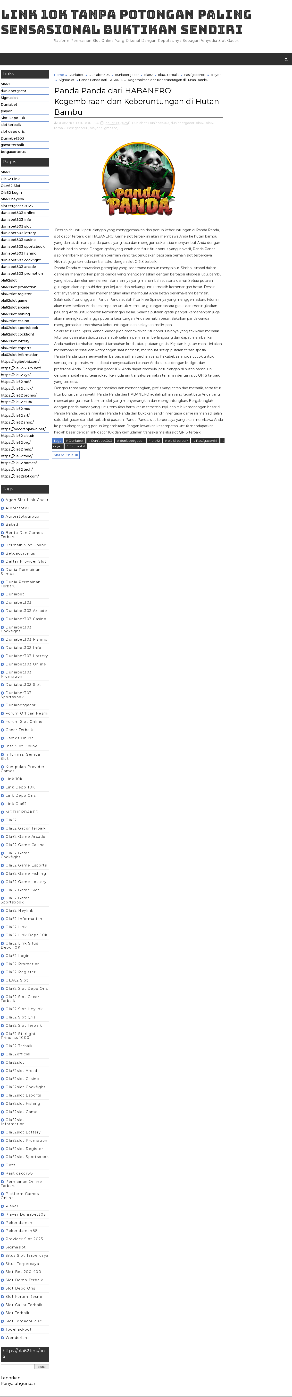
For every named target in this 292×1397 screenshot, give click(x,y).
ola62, (200, 129)
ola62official (17, 1055)
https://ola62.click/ (16, 389)
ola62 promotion (22, 965)
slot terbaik (10, 126)
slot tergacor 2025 (16, 207)
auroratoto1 (17, 509)
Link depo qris (20, 796)
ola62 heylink (12, 200)
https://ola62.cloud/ (17, 437)
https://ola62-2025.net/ (20, 369)
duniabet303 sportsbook (22, 247)
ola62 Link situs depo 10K (19, 946)
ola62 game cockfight (15, 856)
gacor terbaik (12, 146)
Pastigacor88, (78, 134)
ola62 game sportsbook (15, 901)
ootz (10, 1166)
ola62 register (20, 973)
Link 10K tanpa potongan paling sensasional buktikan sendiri (126, 22)
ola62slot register (15, 295)
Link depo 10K (20, 788)
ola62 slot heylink (23, 1010)
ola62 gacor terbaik (25, 829)
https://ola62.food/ (16, 457)
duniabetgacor (13, 92)
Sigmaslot (9, 99)
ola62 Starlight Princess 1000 (18, 1037)
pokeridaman (18, 1223)
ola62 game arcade (25, 837)
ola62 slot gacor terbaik (19, 1000)
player (5, 112)
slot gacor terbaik (23, 1306)
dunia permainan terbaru (20, 585)
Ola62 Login (11, 193)
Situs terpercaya (22, 1265)
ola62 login (17, 957)
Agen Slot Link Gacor (26, 501)
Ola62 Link (9, 180)
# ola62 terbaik (176, 466)
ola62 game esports (26, 866)
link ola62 (15, 805)
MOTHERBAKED (22, 813)
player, (95, 134)
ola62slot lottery (14, 342)
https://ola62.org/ (15, 443)
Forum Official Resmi (26, 714)
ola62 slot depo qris (26, 989)
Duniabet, (139, 129)
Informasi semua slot (20, 757)
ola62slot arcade (14, 308)
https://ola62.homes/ (18, 464)
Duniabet (8, 105)
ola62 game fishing (25, 874)
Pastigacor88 (19, 1174)
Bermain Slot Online (25, 546)
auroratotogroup (22, 517)
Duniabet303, (159, 129)
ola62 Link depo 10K (26, 936)
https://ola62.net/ (15, 382)
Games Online (19, 739)
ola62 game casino (25, 846)
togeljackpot (18, 1330)
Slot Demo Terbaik (24, 1281)
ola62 (5, 85)
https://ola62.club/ (16, 403)
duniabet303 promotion (21, 274)
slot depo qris (12, 132)
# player (84, 471)
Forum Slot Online (23, 722)
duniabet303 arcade (18, 268)
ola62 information (23, 920)
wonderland (17, 1338)
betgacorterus (12, 153)
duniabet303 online (17, 214)
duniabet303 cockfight (20, 261)
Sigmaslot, (109, 134)
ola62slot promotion (18, 288)
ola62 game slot (22, 891)
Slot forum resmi (23, 1297)
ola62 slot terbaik (23, 1026)
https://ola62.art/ (14, 416)
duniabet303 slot (15, 227)
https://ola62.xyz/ (15, 376)
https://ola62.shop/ (16, 423)
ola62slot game (13, 302)
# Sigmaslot (104, 471)
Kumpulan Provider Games (22, 770)
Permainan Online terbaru (21, 1184)
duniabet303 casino (17, 241)
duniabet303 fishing (18, 254)
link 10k (13, 780)
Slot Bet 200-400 (23, 1273)
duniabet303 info (15, 220)
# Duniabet (74, 466)
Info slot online (21, 747)
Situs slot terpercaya (26, 1256)
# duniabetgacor (130, 466)
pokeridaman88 (21, 1232)
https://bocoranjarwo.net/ (22, 430)
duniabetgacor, (182, 129)
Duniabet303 (12, 139)
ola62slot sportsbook (19, 329)
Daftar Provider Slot (25, 562)
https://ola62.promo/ (18, 396)
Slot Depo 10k (12, 119)
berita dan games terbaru (21, 536)
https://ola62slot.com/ (19, 477)
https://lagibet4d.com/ (19, 362)
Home (59, 76)
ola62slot (8, 281)
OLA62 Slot (10, 187)
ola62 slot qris (20, 1018)
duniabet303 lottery (18, 234)
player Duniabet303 (25, 1215)
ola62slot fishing (15, 315)
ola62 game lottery (25, 883)
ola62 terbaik (19, 1047)
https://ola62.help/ (16, 450)
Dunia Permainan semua (20, 573)
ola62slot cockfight (17, 335)
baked (11, 525)
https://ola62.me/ (15, 409)
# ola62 (154, 466)
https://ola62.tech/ (16, 471)
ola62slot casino (14, 322)
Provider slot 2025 (24, 1240)
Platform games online (19, 1197)
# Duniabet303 (100, 466)
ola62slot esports (15, 349)
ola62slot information (19, 356)
